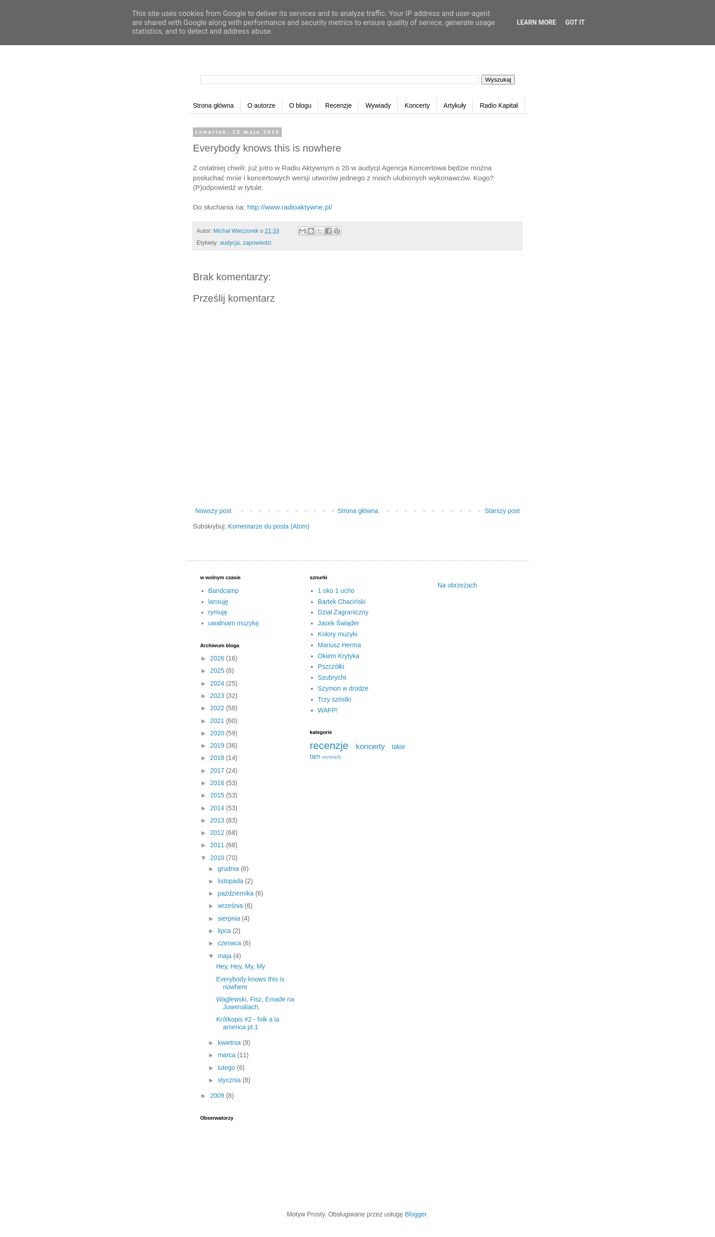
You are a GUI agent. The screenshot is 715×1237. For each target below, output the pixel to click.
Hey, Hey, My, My (240, 966)
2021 (218, 720)
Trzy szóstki (334, 699)
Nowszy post (213, 510)
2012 (218, 832)
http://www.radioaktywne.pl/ (289, 207)
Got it (575, 22)
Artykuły (455, 105)
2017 (218, 770)
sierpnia (230, 918)
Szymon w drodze (343, 688)
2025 (218, 670)
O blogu (300, 105)
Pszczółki (331, 666)
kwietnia (230, 1042)
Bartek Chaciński (342, 601)
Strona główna (213, 105)
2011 (218, 845)
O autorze (261, 105)
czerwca (230, 943)
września (231, 905)
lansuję (218, 601)
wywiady (332, 757)
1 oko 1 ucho (336, 590)
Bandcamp (223, 590)
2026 (218, 658)
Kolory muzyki (338, 634)
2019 (218, 745)
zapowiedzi (257, 243)
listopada (231, 881)
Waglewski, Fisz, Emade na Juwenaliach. (255, 1003)
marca (227, 1055)
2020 (218, 733)
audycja (229, 243)
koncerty (370, 746)
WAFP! (328, 710)
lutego (227, 1067)
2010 (218, 857)
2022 (218, 708)
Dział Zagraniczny (343, 612)
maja (225, 955)
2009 (218, 1095)
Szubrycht (332, 677)
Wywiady (378, 105)
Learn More (536, 22)
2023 (218, 695)
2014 (218, 808)
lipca (225, 930)
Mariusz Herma (339, 645)
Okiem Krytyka (338, 656)
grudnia (229, 868)
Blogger (415, 1214)
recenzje (329, 745)
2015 (218, 795)
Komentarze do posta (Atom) (269, 526)
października (236, 893)
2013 (218, 820)
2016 (218, 782)
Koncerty (417, 105)
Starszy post (502, 510)
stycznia (230, 1080)
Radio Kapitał (499, 105)
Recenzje (338, 105)
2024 (218, 683)
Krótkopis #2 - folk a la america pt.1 (248, 1023)
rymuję (218, 612)
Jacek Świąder (338, 623)
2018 (218, 757)
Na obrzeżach (457, 585)
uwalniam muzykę (233, 623)
